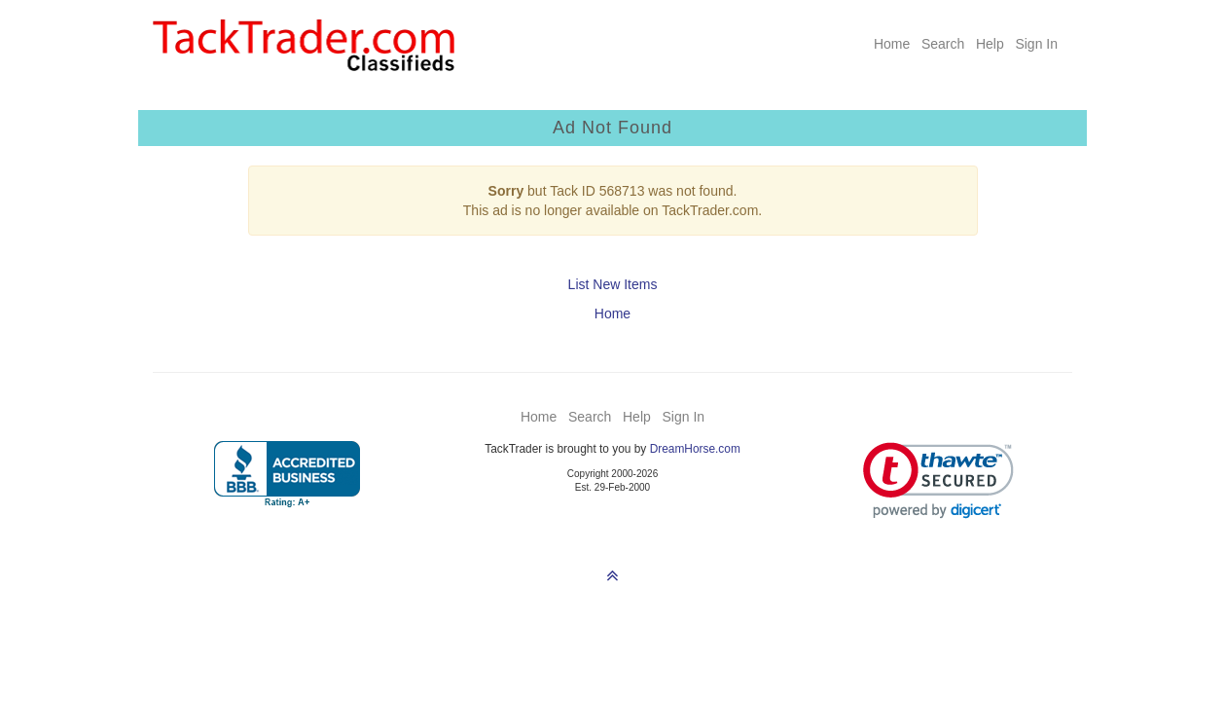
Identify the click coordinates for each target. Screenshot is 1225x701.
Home (892, 44)
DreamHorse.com (695, 449)
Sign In (1036, 44)
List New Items (613, 284)
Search (942, 44)
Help (990, 44)
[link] (938, 480)
